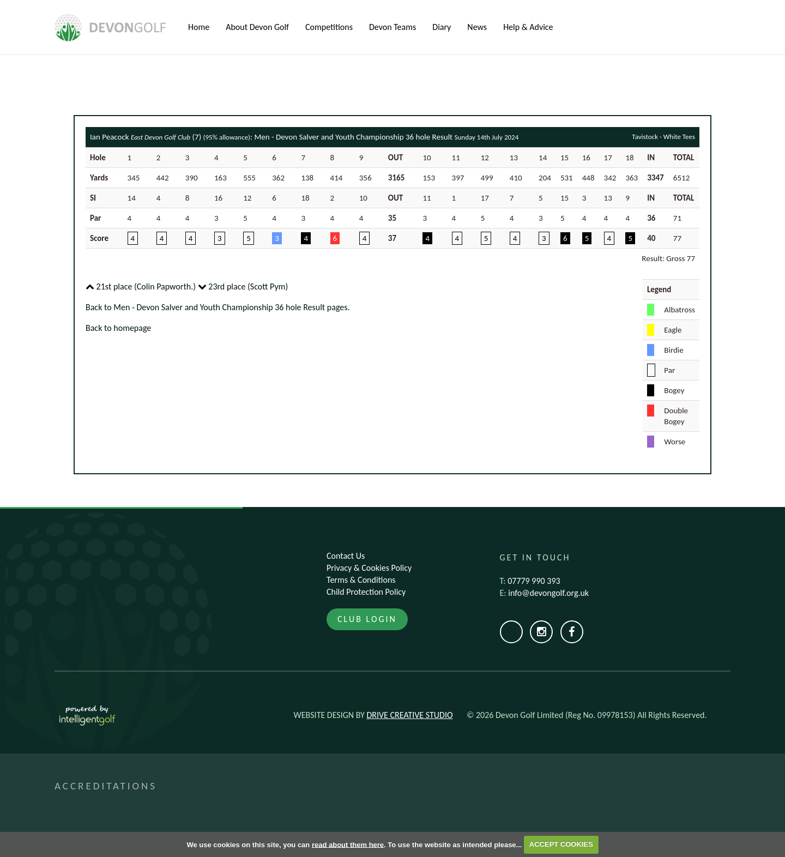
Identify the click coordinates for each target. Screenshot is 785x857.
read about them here (348, 844)
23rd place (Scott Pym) (243, 286)
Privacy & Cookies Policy (369, 568)
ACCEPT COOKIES (561, 844)
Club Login (367, 619)
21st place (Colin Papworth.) (141, 286)
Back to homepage (118, 328)
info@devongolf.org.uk (548, 593)
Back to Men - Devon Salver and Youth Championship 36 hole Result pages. (218, 307)
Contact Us (346, 556)
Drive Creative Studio (409, 715)
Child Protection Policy (366, 592)
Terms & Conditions (361, 580)
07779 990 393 (534, 581)
